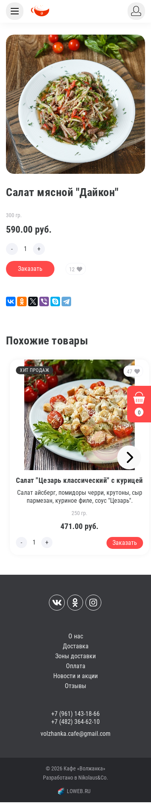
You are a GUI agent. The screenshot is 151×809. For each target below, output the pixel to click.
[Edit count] (25, 249)
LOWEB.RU (74, 791)
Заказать (30, 268)
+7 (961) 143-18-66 (75, 714)
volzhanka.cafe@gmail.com (75, 733)
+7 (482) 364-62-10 (75, 721)
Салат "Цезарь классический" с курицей (79, 480)
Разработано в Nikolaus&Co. (75, 777)
